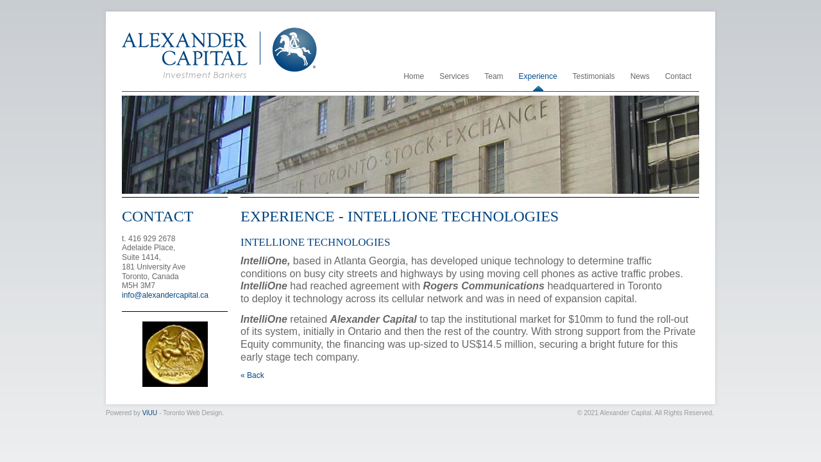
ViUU (150, 412)
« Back (252, 375)
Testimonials (594, 76)
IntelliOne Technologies (315, 242)
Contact (678, 76)
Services (454, 76)
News (640, 76)
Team (493, 76)
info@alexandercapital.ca (165, 295)
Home (413, 76)
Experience (538, 76)
